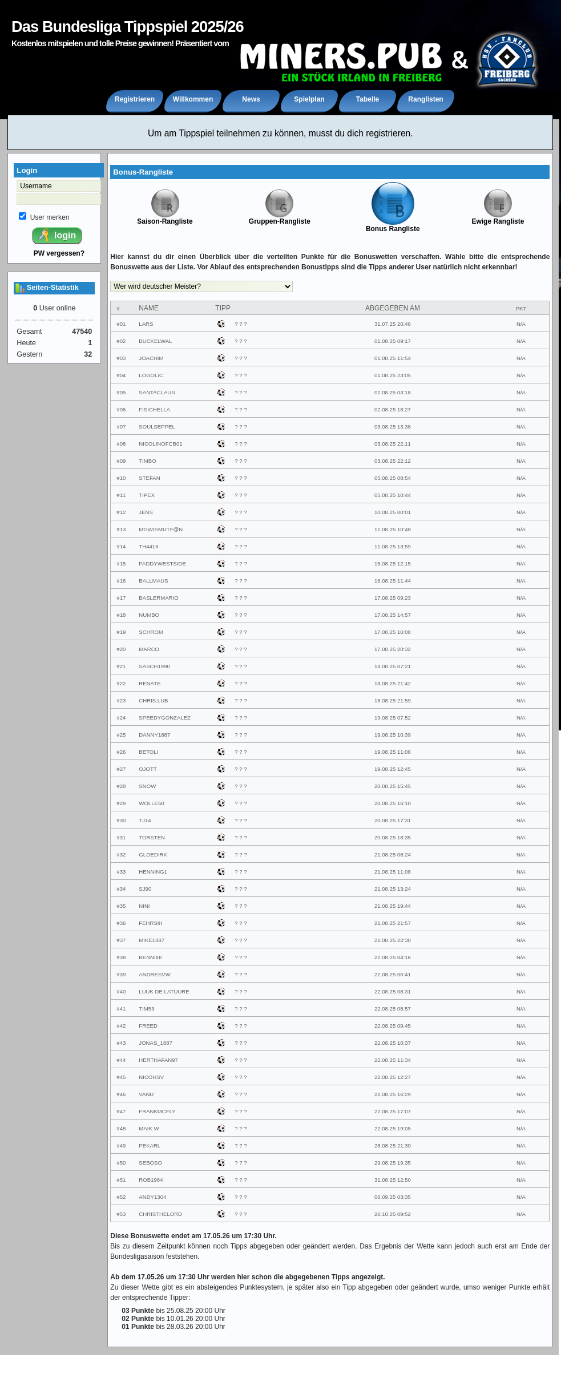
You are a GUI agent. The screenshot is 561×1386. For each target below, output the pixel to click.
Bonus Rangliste (393, 226)
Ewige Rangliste (497, 218)
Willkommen (193, 99)
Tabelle (367, 99)
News (251, 99)
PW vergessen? (59, 253)
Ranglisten (425, 99)
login (56, 235)
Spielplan (309, 99)
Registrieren (135, 99)
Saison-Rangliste (164, 218)
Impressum (280, 1366)
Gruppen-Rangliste (279, 218)
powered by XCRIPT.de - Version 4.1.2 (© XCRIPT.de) (280, 1377)
